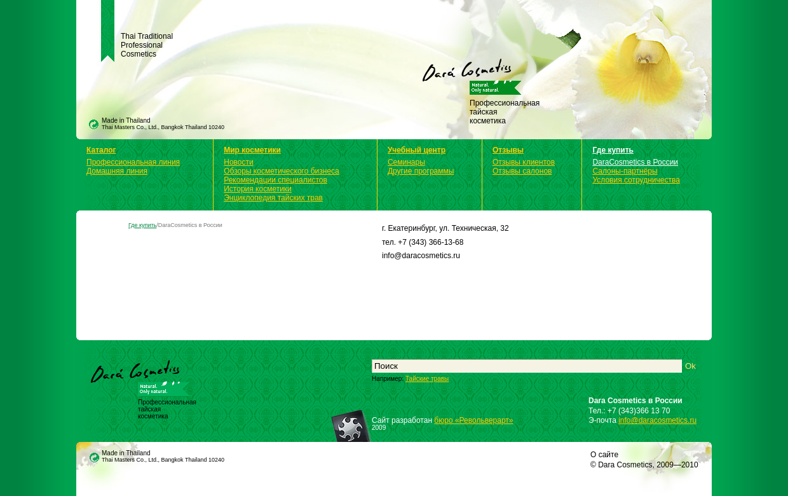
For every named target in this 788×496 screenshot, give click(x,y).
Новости (238, 162)
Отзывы (508, 150)
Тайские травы (427, 378)
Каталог (101, 150)
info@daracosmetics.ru (657, 420)
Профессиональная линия (133, 162)
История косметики (258, 188)
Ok (690, 366)
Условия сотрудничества (635, 180)
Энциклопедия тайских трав (273, 197)
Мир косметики (252, 150)
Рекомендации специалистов (275, 180)
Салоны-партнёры (624, 171)
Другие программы (421, 171)
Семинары (406, 162)
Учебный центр (416, 150)
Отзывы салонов (522, 171)
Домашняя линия (116, 171)
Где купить (613, 150)
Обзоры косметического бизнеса (281, 171)
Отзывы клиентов (523, 162)
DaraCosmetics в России (635, 162)
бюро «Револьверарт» (473, 420)
